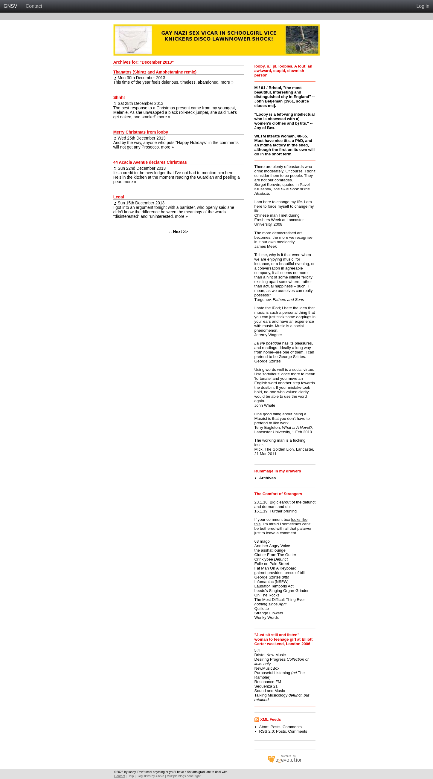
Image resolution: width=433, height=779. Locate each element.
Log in (422, 6)
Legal (118, 197)
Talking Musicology (271, 695)
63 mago (262, 541)
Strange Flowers (268, 613)
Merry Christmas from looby (140, 132)
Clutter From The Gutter (275, 555)
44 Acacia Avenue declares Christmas (150, 162)
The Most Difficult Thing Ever (279, 599)
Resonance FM (267, 681)
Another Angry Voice (272, 546)
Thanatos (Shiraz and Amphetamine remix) (154, 72)
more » (227, 82)
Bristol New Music (270, 655)
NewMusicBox (267, 668)
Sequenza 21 (266, 686)
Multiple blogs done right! (184, 776)
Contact (34, 6)
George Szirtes (267, 577)
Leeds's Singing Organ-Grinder (281, 590)
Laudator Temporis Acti (274, 586)
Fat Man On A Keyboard (275, 568)
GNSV (10, 6)
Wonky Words (266, 617)
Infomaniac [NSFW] (271, 581)
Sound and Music (269, 690)
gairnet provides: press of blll (279, 572)
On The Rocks (267, 595)
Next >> (180, 231)
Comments (292, 727)
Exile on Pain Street (271, 563)
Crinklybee (263, 559)
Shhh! (119, 97)
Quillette (261, 608)
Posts (275, 727)
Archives (267, 478)
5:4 (257, 650)
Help (130, 776)
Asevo (159, 776)
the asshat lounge (270, 550)
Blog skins (143, 776)
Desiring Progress (270, 659)
